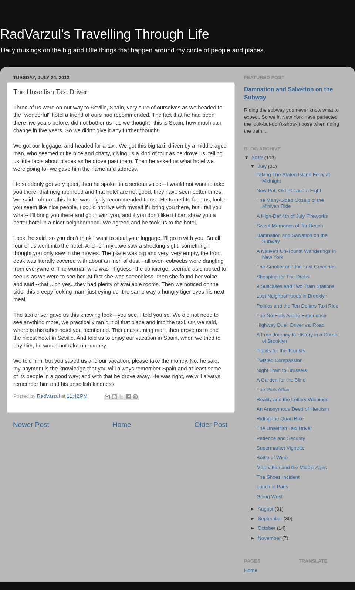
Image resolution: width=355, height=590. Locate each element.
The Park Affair (273, 389)
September (271, 518)
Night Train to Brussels (282, 370)
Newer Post (31, 424)
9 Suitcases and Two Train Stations (296, 286)
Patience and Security (281, 438)
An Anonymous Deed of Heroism (293, 409)
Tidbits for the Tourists (281, 350)
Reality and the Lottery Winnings (292, 399)
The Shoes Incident (278, 477)
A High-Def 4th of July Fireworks (292, 216)
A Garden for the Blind (281, 380)
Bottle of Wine (272, 457)
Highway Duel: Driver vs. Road (291, 325)
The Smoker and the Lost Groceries (296, 266)
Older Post (211, 424)
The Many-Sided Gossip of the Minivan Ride (290, 203)
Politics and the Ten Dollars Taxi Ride (298, 306)
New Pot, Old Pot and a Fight (289, 190)
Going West (270, 496)
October (267, 528)
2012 (258, 157)
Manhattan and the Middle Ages (292, 467)
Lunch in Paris (272, 486)
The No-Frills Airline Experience (292, 315)
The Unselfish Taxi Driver (284, 428)
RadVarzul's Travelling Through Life (104, 34)
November (270, 538)
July (263, 166)
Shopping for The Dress (283, 276)
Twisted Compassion (280, 360)
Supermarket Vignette (281, 448)
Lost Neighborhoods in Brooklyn (292, 296)
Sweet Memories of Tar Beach (290, 225)
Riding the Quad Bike (280, 418)
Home (121, 424)
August (266, 509)
